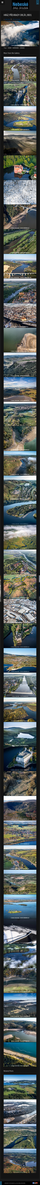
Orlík (9, 48)
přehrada (15, 48)
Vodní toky (7, 19)
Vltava (22, 48)
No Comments (16, 19)
